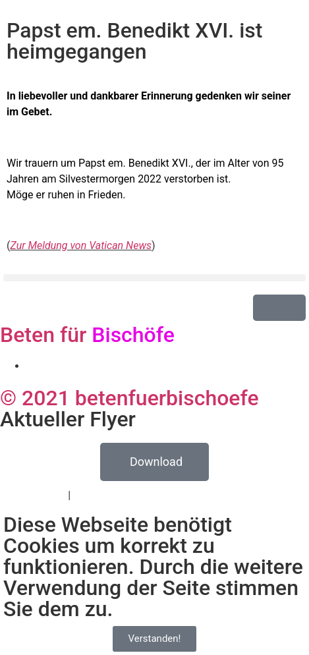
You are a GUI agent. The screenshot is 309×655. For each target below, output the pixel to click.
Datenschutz (36, 495)
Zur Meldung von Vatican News (81, 245)
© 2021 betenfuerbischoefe (129, 398)
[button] (154, 277)
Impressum (99, 495)
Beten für (87, 334)
